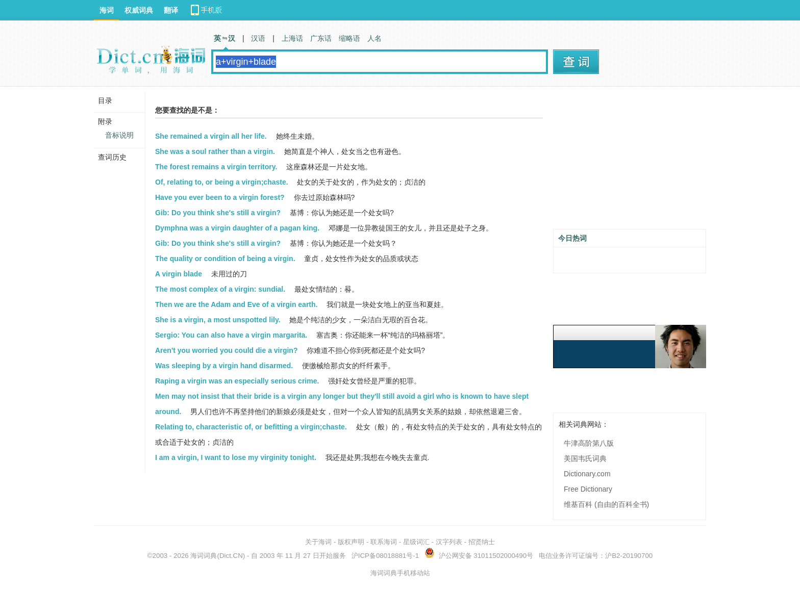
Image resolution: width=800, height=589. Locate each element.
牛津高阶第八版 (589, 443)
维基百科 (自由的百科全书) (606, 504)
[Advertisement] (629, 161)
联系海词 (383, 542)
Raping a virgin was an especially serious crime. (237, 381)
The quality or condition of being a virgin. (225, 258)
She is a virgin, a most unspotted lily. (218, 320)
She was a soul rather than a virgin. (215, 151)
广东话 (321, 38)
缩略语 (349, 38)
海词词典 (203, 555)
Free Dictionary (588, 489)
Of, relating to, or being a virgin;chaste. (221, 182)
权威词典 (138, 10)
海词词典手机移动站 (400, 573)
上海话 (292, 38)
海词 (106, 10)
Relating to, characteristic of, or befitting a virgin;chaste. (251, 427)
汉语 (258, 38)
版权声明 (351, 542)
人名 (374, 38)
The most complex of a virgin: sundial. (220, 289)
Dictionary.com (587, 474)
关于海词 (318, 542)
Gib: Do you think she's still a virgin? (218, 213)
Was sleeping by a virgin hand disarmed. (224, 366)
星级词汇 (416, 542)
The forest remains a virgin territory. (216, 167)
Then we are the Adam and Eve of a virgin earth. (236, 304)
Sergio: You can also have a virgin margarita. (231, 335)
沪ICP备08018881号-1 (385, 555)
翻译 (171, 10)
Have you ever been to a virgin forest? (220, 197)
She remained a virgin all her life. (211, 136)
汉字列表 (449, 542)
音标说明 (119, 135)
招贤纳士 (481, 542)
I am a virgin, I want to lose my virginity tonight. (235, 457)
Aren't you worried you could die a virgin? (226, 350)
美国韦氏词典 (585, 458)
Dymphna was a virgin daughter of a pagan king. (237, 228)
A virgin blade (178, 274)
